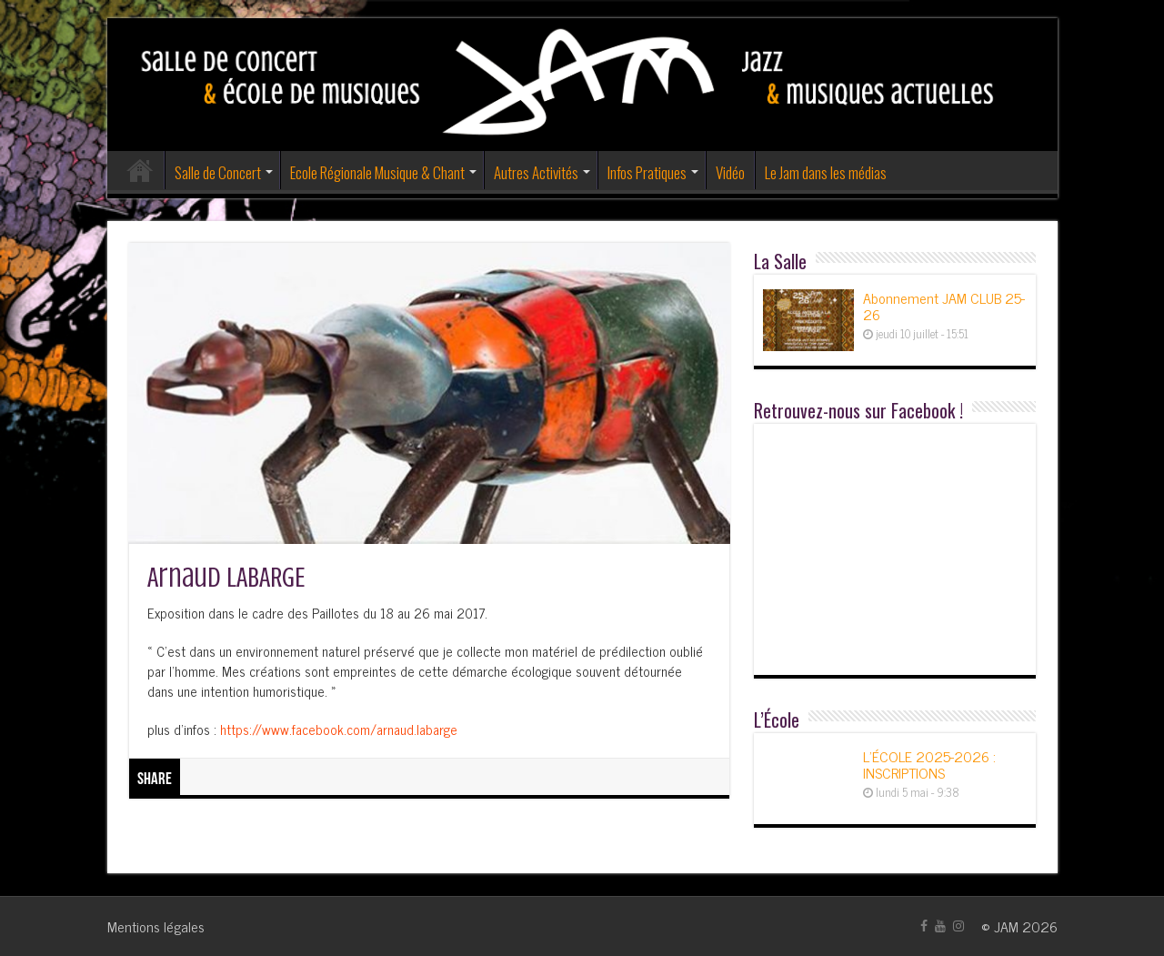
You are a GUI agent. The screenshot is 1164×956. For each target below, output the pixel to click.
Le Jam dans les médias (826, 172)
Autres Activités (536, 172)
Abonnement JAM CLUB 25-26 (944, 306)
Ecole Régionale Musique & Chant (377, 172)
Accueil (140, 170)
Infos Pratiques (647, 172)
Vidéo (730, 172)
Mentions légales (156, 926)
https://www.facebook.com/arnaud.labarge (338, 729)
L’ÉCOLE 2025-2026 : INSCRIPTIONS (929, 764)
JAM (1006, 926)
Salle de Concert (218, 172)
